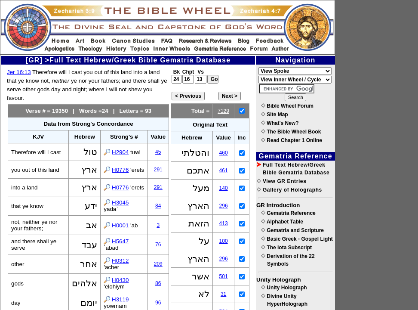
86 (158, 283)
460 (223, 153)
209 (158, 264)
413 (223, 223)
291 (158, 170)
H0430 (120, 280)
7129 (223, 111)
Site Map (274, 115)
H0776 (120, 170)
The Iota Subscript (286, 248)
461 (223, 170)
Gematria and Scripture (292, 230)
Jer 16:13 (19, 72)
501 (223, 276)
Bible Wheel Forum (287, 106)
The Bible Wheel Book (291, 132)
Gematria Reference (288, 213)
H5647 (120, 241)
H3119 (120, 299)
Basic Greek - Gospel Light (297, 239)
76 (158, 245)
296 (223, 206)
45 (158, 152)
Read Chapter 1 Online (291, 140)
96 (158, 303)
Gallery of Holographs (289, 190)
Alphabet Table (282, 222)
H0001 (120, 225)
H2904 (120, 152)
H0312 (120, 260)
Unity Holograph (284, 288)
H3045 (120, 202)
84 (158, 206)
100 (223, 241)
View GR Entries (281, 181)
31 (223, 294)
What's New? (280, 123)
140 (223, 188)
